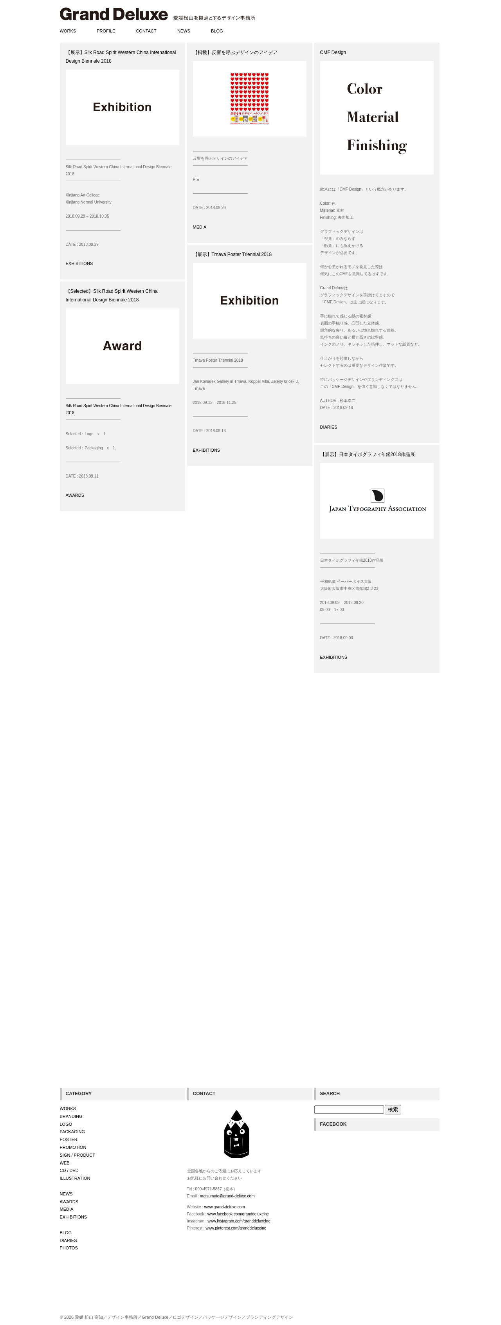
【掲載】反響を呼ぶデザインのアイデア (235, 52)
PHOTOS (69, 1248)
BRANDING (71, 1116)
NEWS (183, 31)
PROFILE (106, 31)
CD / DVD (69, 1170)
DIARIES (328, 427)
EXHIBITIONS (79, 263)
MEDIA (200, 227)
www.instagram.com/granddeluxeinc (238, 1221)
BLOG (217, 31)
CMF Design (333, 52)
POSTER (68, 1139)
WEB (65, 1163)
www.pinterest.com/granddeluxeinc (235, 1228)
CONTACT (146, 31)
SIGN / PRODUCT (77, 1155)
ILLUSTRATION (75, 1178)
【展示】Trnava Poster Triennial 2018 (232, 254)
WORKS (68, 31)
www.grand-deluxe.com (224, 1207)
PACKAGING (72, 1131)
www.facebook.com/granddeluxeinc (238, 1214)
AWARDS (75, 495)
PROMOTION (73, 1147)
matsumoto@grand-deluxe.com (227, 1196)
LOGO (66, 1124)
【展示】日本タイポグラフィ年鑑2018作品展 (367, 454)
